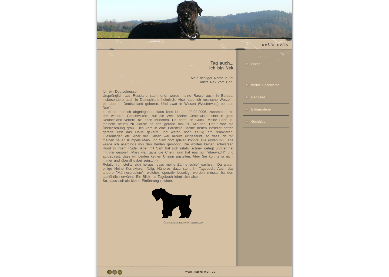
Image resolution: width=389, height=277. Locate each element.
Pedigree (258, 97)
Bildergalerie (261, 109)
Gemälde (258, 121)
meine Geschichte (265, 85)
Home (256, 64)
